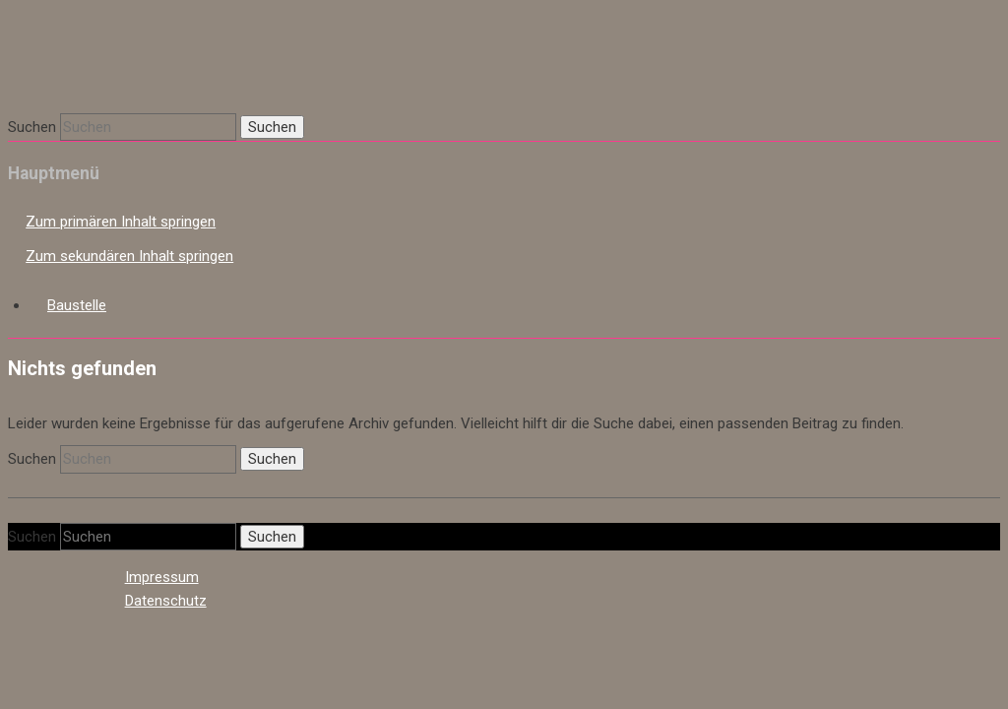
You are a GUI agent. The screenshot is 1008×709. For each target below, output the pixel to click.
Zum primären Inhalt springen (121, 221)
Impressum (162, 577)
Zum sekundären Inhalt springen (129, 256)
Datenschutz (166, 601)
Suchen (32, 127)
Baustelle (76, 305)
